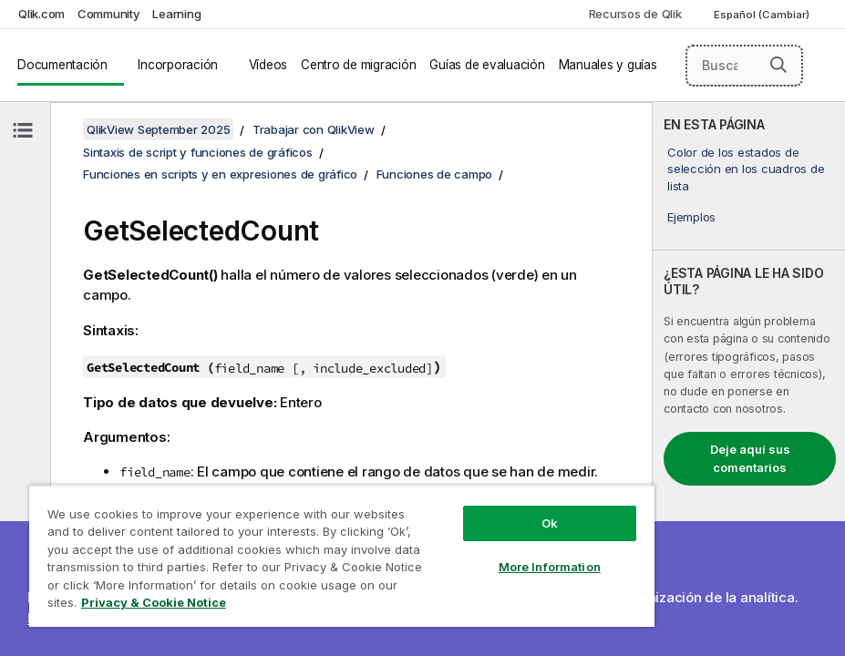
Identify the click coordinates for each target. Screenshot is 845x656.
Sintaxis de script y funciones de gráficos (198, 152)
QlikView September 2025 (158, 129)
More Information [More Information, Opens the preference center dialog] (550, 566)
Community (108, 13)
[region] (341, 556)
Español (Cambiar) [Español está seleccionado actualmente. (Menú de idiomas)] (763, 14)
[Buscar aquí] (744, 65)
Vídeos (268, 64)
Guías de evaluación (486, 64)
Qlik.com (41, 13)
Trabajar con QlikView (313, 129)
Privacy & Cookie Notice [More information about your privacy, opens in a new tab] (153, 602)
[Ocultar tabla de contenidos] (22, 130)
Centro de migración (358, 64)
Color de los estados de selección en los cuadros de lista (745, 168)
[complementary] (749, 379)
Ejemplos (691, 217)
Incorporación (178, 64)
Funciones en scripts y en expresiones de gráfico (220, 174)
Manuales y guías (608, 64)
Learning (176, 13)
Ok (549, 523)
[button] (778, 65)
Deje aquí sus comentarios (750, 458)
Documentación (62, 64)
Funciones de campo (434, 174)
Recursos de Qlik (635, 13)
